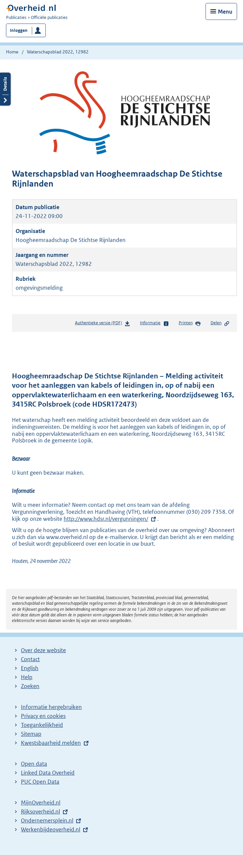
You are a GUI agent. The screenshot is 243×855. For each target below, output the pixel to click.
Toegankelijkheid (42, 725)
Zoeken (30, 686)
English (29, 668)
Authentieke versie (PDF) (102, 324)
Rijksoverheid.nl (40, 811)
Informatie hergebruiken (51, 707)
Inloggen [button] (19, 30)
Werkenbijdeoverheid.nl (50, 829)
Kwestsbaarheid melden (51, 742)
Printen (190, 323)
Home (12, 52)
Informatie (154, 323)
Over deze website (43, 650)
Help (26, 677)
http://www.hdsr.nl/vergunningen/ (106, 518)
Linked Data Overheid (48, 772)
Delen (220, 323)
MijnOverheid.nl (40, 802)
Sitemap (31, 734)
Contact (30, 659)
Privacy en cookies (43, 716)
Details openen (5, 89)
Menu (225, 11)
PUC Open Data (40, 781)
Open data (34, 763)
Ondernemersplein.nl (47, 820)
